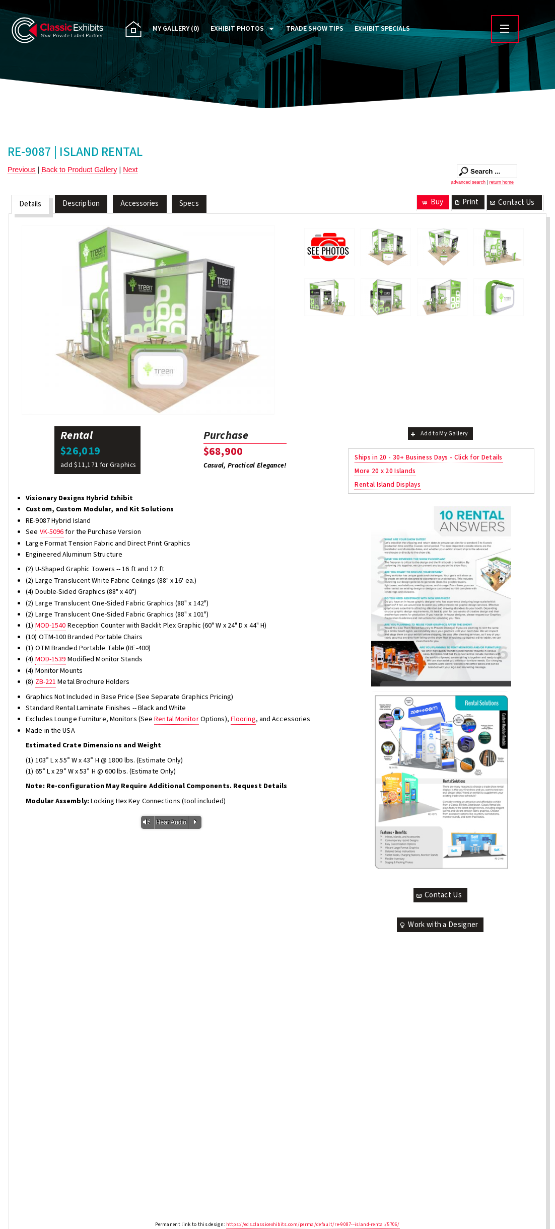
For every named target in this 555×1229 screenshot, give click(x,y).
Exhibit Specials (382, 29)
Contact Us (512, 202)
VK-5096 (52, 532)
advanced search (468, 182)
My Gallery (176, 29)
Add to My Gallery (438, 433)
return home (501, 182)
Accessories (139, 203)
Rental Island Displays (388, 484)
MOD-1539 (50, 659)
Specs (189, 203)
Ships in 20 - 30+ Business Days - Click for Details (428, 457)
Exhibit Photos (237, 29)
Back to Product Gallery (79, 170)
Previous (22, 170)
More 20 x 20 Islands (385, 471)
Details (30, 204)
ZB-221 (45, 682)
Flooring (243, 719)
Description (81, 203)
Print (465, 202)
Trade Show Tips (314, 29)
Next (130, 170)
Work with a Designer (438, 924)
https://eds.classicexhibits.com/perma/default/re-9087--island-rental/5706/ (313, 1224)
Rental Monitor (176, 719)
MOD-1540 (50, 626)
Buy (432, 202)
